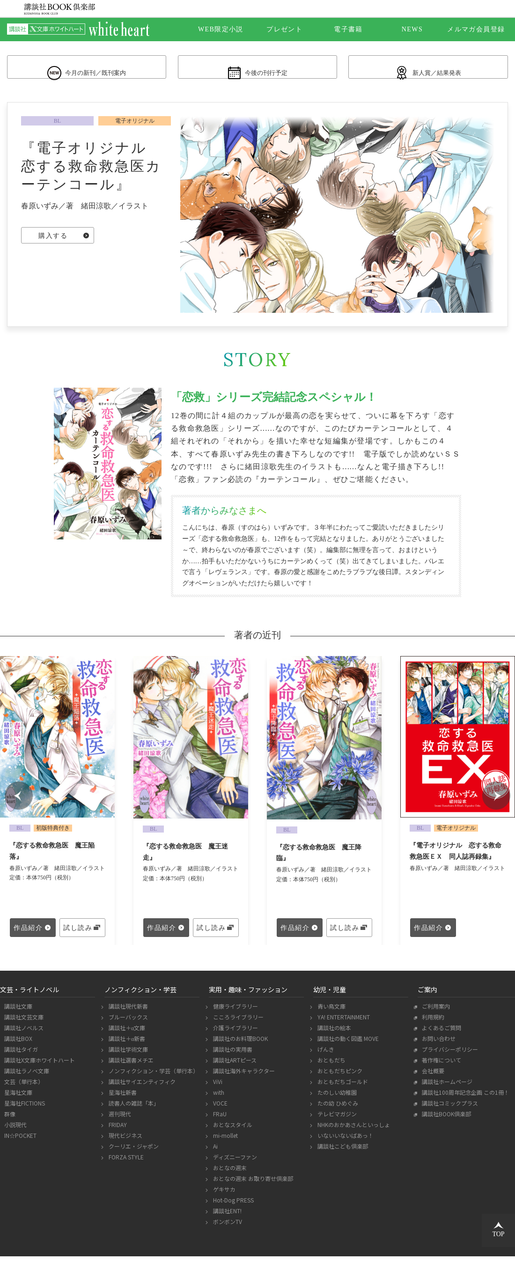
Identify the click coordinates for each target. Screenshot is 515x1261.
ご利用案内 (434, 1011)
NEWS (412, 29)
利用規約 (431, 1021)
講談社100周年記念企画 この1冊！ (464, 1097)
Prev (19, 800)
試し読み (77, 932)
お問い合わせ (437, 1043)
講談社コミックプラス (448, 1108)
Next (496, 800)
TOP (498, 1230)
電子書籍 (348, 29)
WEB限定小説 (220, 29)
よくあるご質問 (440, 1032)
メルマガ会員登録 (476, 29)
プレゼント (284, 29)
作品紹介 (28, 932)
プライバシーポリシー (448, 1054)
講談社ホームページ (445, 1086)
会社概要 (431, 1075)
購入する (52, 241)
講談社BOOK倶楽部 (445, 1118)
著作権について (440, 1065)
